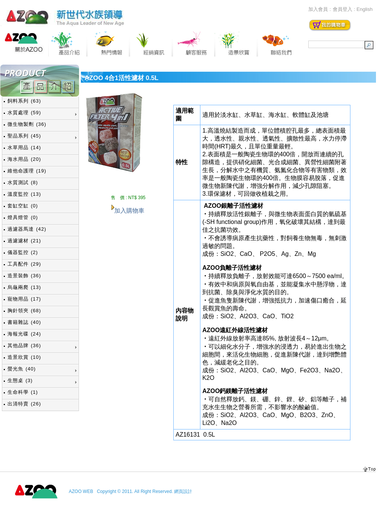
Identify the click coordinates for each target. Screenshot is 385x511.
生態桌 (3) (20, 380)
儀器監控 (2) (23, 252)
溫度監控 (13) (24, 194)
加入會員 (318, 9)
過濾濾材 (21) (24, 240)
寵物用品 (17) (24, 299)
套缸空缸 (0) (23, 206)
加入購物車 (129, 210)
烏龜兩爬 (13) (24, 287)
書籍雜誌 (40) (24, 322)
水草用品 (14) (24, 147)
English (364, 9)
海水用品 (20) (24, 159)
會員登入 (342, 9)
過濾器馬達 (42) (27, 229)
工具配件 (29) (24, 264)
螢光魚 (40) (22, 369)
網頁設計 (183, 491)
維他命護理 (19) (27, 171)
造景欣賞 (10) (24, 357)
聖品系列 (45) (24, 136)
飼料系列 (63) (24, 101)
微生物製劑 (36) (27, 124)
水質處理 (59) (24, 112)
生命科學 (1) (23, 392)
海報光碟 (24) (24, 334)
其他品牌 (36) (24, 345)
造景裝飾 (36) (24, 275)
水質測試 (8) (23, 182)
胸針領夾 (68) (24, 310)
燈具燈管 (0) (23, 217)
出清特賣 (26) (24, 404)
